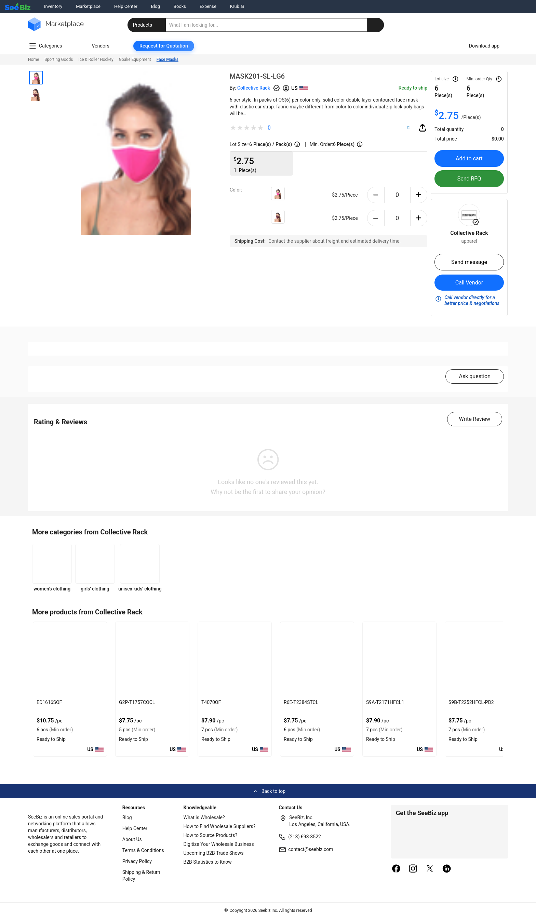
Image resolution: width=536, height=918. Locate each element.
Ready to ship (413, 88)
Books (180, 6)
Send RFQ (469, 178)
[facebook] (396, 869)
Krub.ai (237, 6)
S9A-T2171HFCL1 (385, 702)
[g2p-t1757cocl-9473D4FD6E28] (152, 659)
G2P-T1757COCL (137, 702)
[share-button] (422, 127)
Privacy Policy (137, 861)
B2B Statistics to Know (208, 862)
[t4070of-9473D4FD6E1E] (234, 659)
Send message (469, 262)
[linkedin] (447, 869)
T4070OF (211, 702)
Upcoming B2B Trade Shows (214, 853)
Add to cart (469, 158)
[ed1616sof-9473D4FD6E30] (70, 659)
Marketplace (88, 6)
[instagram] (413, 869)
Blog (155, 6)
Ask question (475, 376)
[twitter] (430, 869)
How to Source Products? (211, 835)
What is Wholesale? (204, 817)
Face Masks (167, 59)
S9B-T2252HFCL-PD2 (471, 702)
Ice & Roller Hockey (95, 59)
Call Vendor (469, 282)
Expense (208, 6)
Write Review (474, 419)
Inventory (53, 6)
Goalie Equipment (135, 59)
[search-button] (375, 25)
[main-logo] (56, 29)
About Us (132, 839)
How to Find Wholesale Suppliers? (220, 826)
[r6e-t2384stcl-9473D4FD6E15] (317, 659)
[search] (275, 25)
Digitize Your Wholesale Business (219, 844)
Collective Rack (253, 88)
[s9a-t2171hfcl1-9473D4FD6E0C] (399, 659)
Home (33, 59)
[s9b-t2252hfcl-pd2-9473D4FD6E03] (482, 659)
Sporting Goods (58, 59)
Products (147, 25)
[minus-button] (375, 195)
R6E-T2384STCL (301, 702)
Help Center (125, 6)
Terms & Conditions (143, 850)
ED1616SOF (49, 702)
